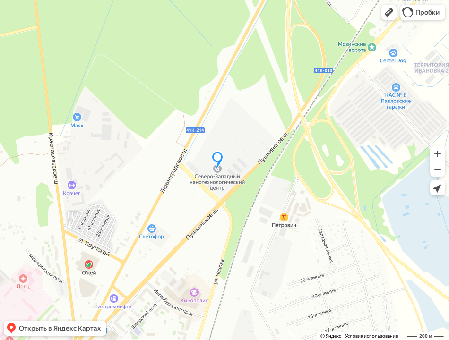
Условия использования (371, 336)
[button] (389, 12)
